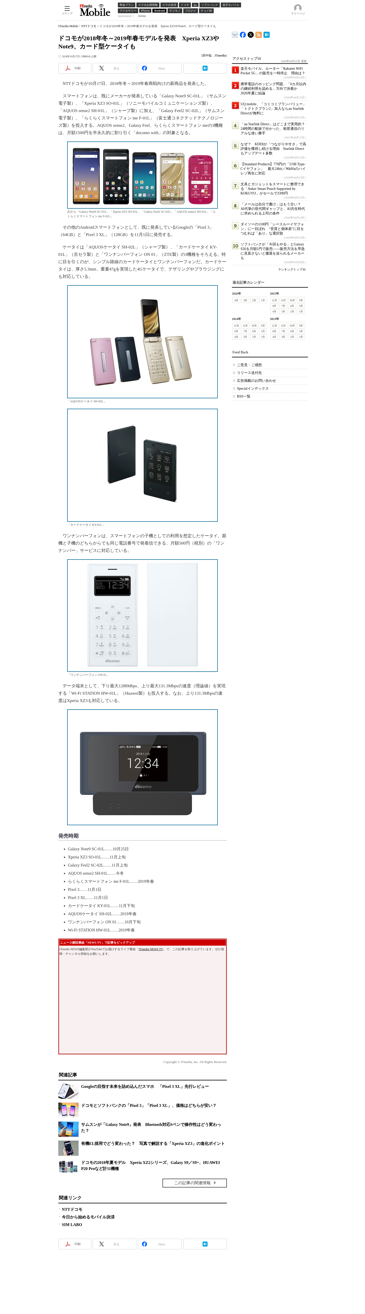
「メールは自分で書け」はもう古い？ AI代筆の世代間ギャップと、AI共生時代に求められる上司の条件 (273, 208)
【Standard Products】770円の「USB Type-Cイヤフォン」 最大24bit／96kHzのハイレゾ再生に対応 (273, 168)
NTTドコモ (88, 26)
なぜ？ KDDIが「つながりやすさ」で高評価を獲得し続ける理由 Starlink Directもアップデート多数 (273, 148)
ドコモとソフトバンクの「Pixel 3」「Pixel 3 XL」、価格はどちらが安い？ (148, 1105)
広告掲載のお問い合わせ (256, 381)
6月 (292, 305)
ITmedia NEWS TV (151, 949)
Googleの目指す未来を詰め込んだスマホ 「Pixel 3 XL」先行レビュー (145, 1086)
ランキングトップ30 (291, 269)
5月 (301, 305)
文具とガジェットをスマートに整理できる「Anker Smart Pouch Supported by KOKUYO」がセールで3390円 (272, 188)
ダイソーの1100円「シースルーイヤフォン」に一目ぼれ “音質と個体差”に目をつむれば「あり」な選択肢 (272, 228)
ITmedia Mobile (68, 26)
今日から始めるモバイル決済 (88, 1217)
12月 (274, 300)
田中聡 (207, 55)
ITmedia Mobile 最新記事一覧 (259, 34)
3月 (245, 300)
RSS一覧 (243, 396)
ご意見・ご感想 (249, 365)
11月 (283, 300)
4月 (236, 300)
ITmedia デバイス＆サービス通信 (235, 34)
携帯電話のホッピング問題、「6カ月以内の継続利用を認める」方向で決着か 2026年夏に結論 (273, 88)
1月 (263, 300)
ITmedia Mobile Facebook (243, 33)
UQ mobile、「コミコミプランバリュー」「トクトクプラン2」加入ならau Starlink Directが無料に (273, 108)
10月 (292, 300)
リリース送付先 (249, 373)
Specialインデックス (253, 388)
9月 (301, 300)
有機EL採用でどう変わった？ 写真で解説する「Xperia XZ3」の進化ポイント (153, 1143)
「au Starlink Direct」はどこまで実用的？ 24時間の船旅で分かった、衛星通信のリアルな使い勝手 (274, 128)
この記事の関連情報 (192, 1183)
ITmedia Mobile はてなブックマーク (266, 34)
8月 (274, 305)
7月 (283, 305)
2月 (254, 300)
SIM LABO (72, 1224)
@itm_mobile (251, 33)
